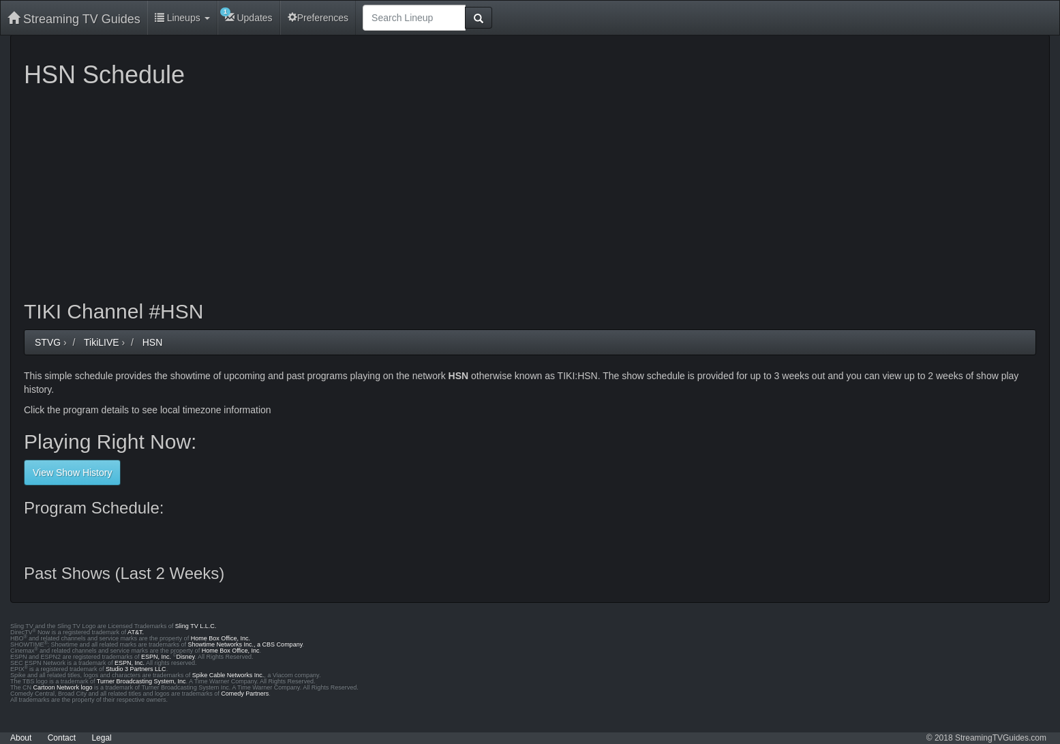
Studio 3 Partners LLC (136, 669)
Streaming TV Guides (73, 19)
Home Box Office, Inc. (220, 638)
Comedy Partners (245, 693)
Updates (246, 15)
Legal (101, 738)
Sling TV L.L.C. (195, 626)
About (20, 738)
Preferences (318, 17)
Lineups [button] (182, 17)
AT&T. (135, 632)
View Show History (72, 472)
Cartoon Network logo (63, 687)
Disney (186, 656)
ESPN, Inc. (156, 656)
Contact (62, 738)
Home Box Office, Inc (231, 650)
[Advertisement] (433, 190)
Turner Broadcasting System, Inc (141, 681)
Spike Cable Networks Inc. (228, 675)
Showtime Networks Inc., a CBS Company (245, 644)
